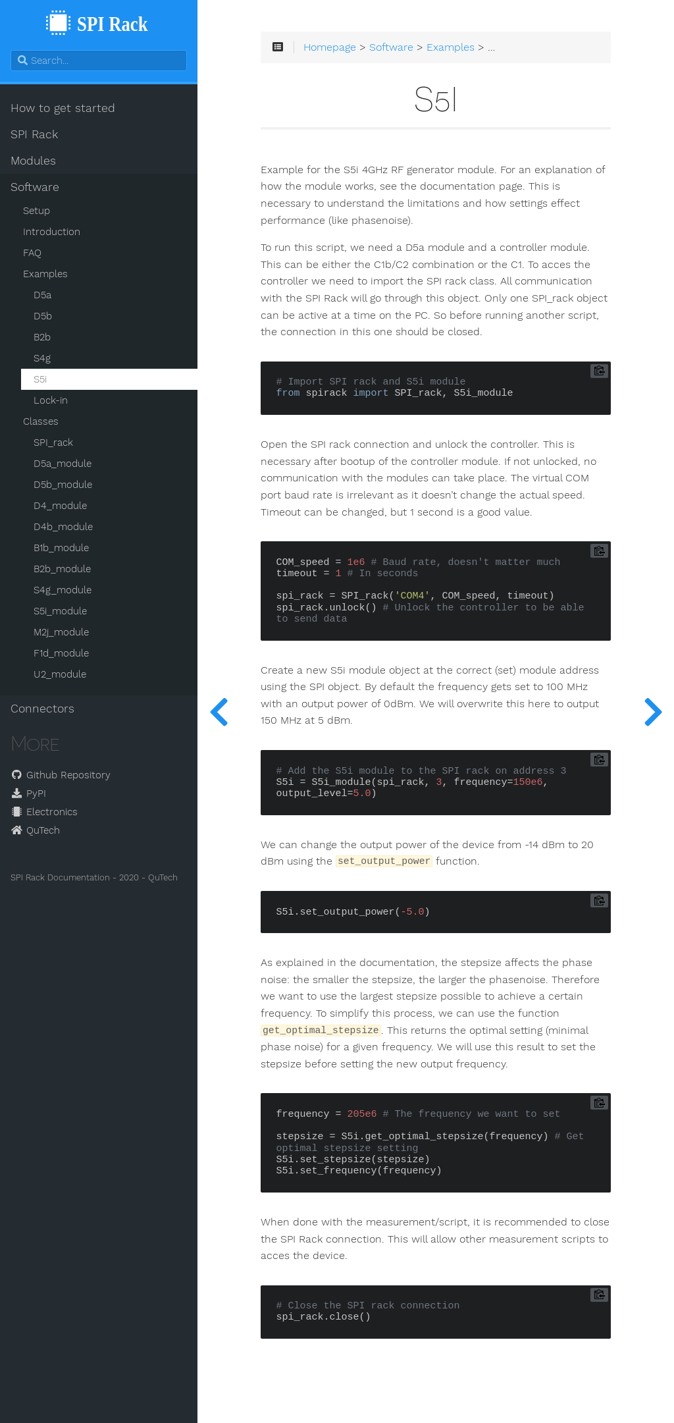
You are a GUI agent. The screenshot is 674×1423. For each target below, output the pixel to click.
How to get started (63, 108)
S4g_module (62, 590)
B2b (42, 337)
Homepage (329, 47)
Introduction (51, 232)
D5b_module (63, 485)
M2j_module (61, 632)
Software (35, 187)
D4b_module (63, 527)
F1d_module (61, 653)
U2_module (60, 674)
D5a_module (62, 464)
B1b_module (61, 548)
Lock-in (51, 400)
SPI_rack (53, 442)
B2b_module (62, 569)
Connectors (42, 708)
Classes (41, 421)
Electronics (44, 812)
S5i (40, 379)
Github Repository (61, 775)
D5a (42, 295)
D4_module (60, 506)
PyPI (28, 793)
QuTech (35, 830)
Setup (36, 211)
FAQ (32, 253)
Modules (33, 160)
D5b (43, 316)
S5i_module (60, 611)
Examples (45, 274)
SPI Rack (34, 134)
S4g (42, 358)
